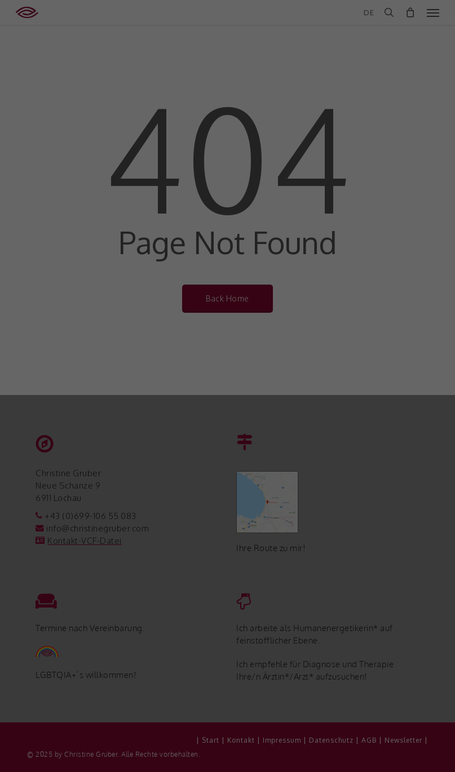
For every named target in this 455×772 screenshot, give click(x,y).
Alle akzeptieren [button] (227, 647)
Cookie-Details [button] (176, 757)
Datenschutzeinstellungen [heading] (227, 528)
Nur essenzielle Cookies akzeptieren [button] (227, 716)
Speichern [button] (227, 679)
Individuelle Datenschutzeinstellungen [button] (227, 744)
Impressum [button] (285, 757)
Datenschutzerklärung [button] (233, 757)
